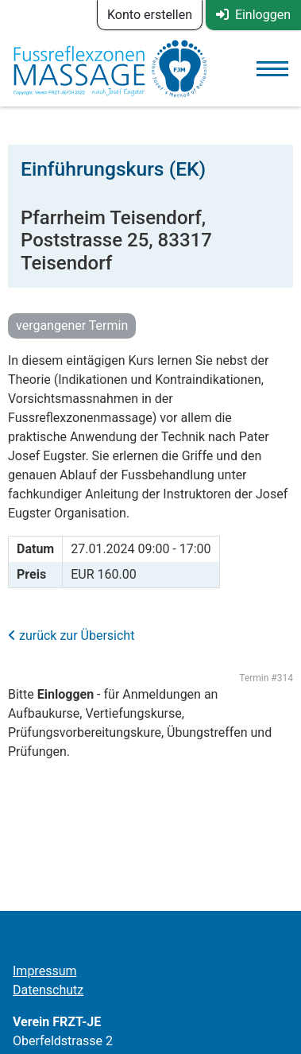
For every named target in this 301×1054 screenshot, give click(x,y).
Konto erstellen (149, 14)
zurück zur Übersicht (71, 635)
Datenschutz (48, 990)
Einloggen (253, 14)
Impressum (45, 970)
